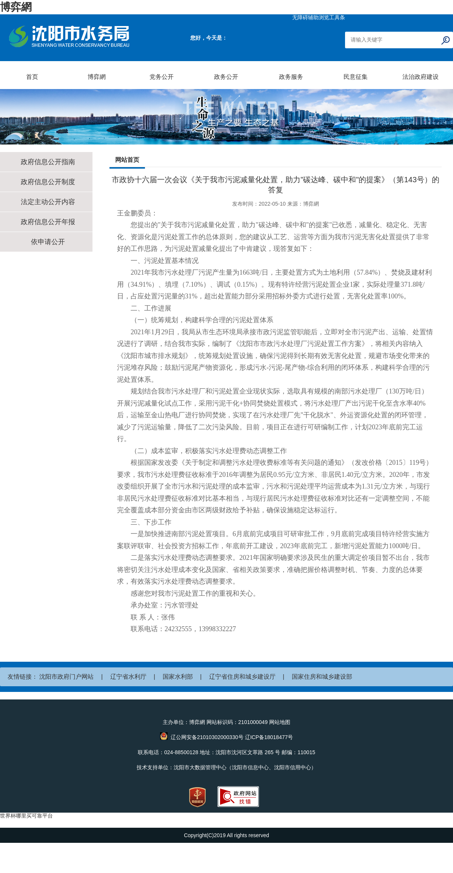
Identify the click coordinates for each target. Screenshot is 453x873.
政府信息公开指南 (48, 162)
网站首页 (127, 159)
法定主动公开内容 (48, 202)
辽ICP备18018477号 (269, 737)
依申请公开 (48, 242)
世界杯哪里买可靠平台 (26, 816)
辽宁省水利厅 (128, 676)
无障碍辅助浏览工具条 (318, 17)
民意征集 (356, 77)
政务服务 (291, 77)
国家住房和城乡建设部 (322, 676)
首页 (32, 77)
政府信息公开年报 (48, 222)
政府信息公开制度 (48, 182)
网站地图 (279, 722)
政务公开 (226, 77)
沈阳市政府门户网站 (66, 676)
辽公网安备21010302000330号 (207, 737)
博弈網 (16, 7)
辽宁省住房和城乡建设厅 (242, 676)
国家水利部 (178, 676)
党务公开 (161, 77)
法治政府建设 (420, 77)
